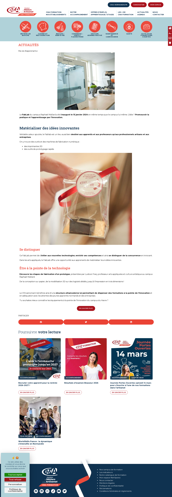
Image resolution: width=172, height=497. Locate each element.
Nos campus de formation (111, 469)
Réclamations (105, 489)
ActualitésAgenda (143, 13)
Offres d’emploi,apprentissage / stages (103, 13)
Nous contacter (106, 480)
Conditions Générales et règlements (115, 491)
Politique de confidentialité (111, 486)
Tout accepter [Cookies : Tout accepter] (15, 475)
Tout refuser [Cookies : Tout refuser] (15, 479)
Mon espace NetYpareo (110, 478)
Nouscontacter (158, 13)
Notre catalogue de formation (113, 475)
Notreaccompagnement (79, 13)
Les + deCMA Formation (126, 13)
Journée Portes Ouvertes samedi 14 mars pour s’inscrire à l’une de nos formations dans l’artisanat (130, 385)
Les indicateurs (106, 472)
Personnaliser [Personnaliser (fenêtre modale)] (15, 484)
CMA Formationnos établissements (56, 13)
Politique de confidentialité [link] (15, 490)
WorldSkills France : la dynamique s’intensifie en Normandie (35, 442)
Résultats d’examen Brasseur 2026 (81, 383)
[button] (40, 322)
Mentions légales (107, 483)
